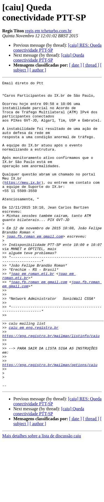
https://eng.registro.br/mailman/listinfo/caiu (51, 387)
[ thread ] (91, 65)
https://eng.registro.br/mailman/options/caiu (49, 421)
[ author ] (38, 70)
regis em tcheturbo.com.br (48, 30)
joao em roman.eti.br (32, 312)
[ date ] (75, 65)
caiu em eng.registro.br (33, 377)
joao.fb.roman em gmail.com (35, 267)
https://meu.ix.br (22, 203)
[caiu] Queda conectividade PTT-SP (48, 57)
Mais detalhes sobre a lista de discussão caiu (41, 497)
